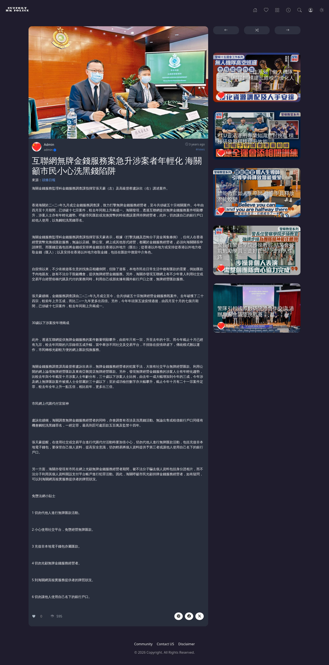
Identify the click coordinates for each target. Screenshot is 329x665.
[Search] (299, 9)
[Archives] (288, 9)
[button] (189, 616)
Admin (49, 144)
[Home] (255, 9)
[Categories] (277, 9)
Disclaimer (186, 644)
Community (143, 644)
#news (200, 149)
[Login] (311, 9)
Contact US (165, 644)
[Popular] (266, 9)
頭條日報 (48, 180)
